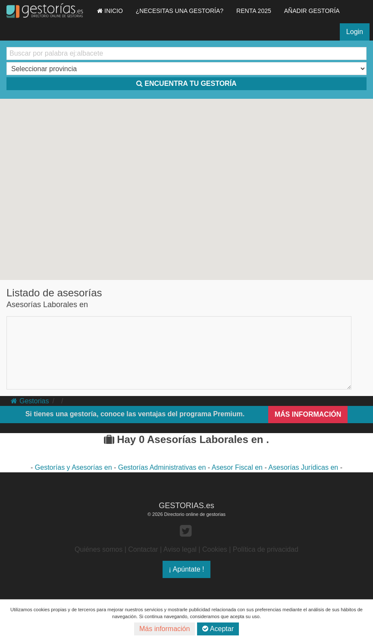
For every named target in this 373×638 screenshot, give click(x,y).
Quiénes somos (98, 549)
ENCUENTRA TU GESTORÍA (186, 83)
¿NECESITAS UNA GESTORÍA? (179, 10)
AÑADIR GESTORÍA (312, 10)
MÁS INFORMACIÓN (308, 414)
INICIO (110, 10)
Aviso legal (180, 549)
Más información (164, 628)
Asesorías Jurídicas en (304, 467)
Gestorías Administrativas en (163, 467)
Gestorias (30, 401)
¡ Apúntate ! (186, 569)
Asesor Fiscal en (238, 467)
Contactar (143, 549)
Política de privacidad (265, 549)
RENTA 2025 (253, 10)
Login (354, 31)
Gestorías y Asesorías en (74, 467)
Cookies (214, 549)
